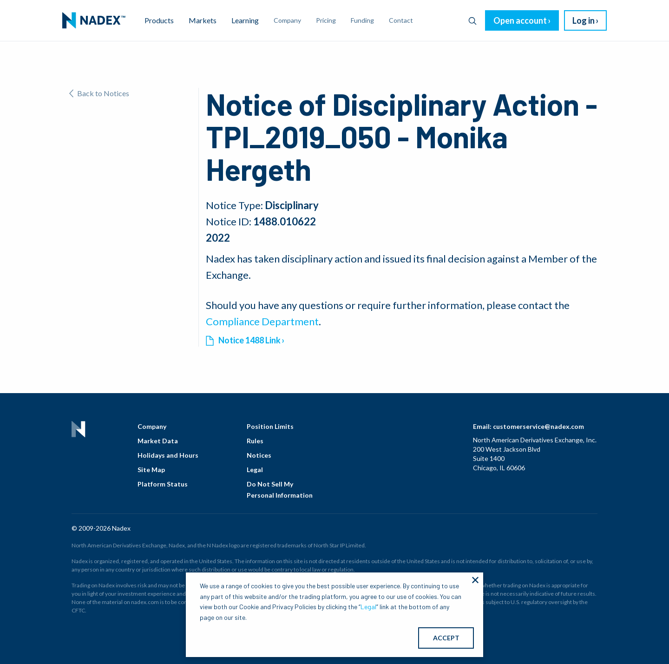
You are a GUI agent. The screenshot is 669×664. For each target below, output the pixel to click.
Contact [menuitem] (401, 20)
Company (152, 426)
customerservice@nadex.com (538, 426)
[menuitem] (93, 20)
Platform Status (163, 484)
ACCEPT (446, 638)
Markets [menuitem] (202, 20)
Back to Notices (99, 93)
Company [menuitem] (287, 20)
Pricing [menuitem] (326, 20)
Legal (255, 469)
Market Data (158, 441)
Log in (583, 20)
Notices (259, 455)
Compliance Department (262, 321)
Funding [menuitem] (362, 20)
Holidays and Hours (168, 455)
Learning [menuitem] (245, 20)
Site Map (151, 469)
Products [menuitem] (159, 20)
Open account (520, 20)
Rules (255, 441)
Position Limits (270, 426)
